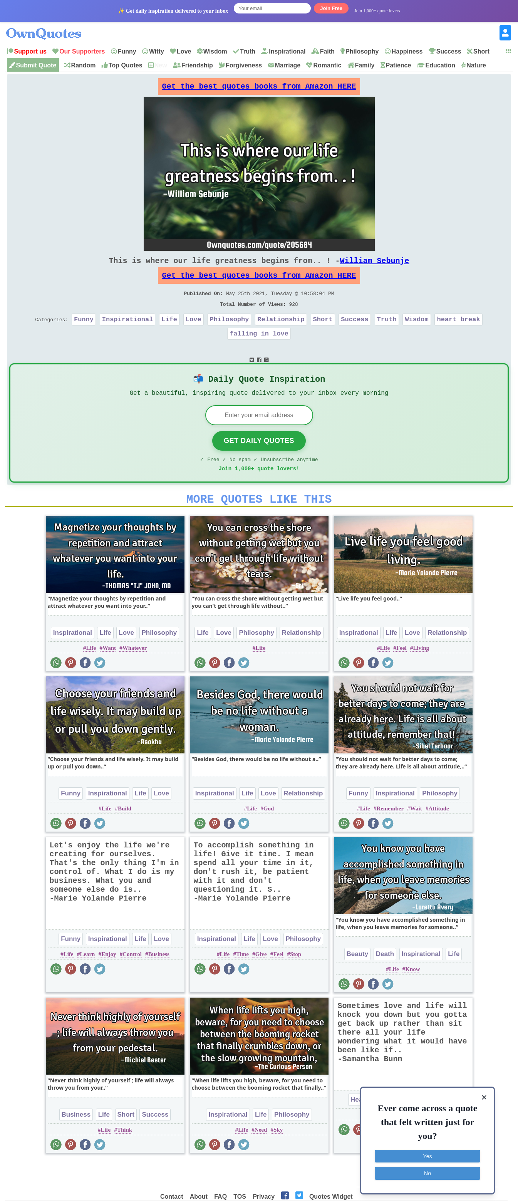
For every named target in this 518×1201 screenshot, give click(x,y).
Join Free (331, 8)
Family (365, 65)
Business (158, 979)
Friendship (197, 65)
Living (421, 673)
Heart (358, 1124)
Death (385, 979)
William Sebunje (374, 267)
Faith (327, 51)
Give (261, 979)
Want (109, 673)
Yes (427, 1155)
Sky (278, 1155)
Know (412, 994)
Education (440, 65)
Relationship (280, 333)
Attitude (438, 833)
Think (124, 1155)
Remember (390, 833)
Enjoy (108, 979)
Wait (416, 833)
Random (83, 65)
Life (169, 333)
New (160, 65)
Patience (398, 65)
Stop (295, 979)
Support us (30, 51)
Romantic (327, 65)
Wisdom (215, 51)
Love (184, 51)
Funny (127, 51)
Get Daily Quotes (259, 461)
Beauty (358, 979)
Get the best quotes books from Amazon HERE (259, 88)
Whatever (134, 673)
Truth (247, 51)
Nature (476, 65)
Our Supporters (82, 51)
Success (448, 51)
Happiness (407, 51)
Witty (156, 51)
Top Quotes (125, 65)
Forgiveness (244, 65)
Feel (401, 673)
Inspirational (287, 51)
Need (261, 1155)
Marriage (288, 65)
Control (132, 979)
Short (481, 51)
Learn (87, 979)
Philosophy (362, 51)
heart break (458, 333)
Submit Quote (36, 65)
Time (242, 979)
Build (124, 833)
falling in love (259, 348)
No (427, 1172)
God (268, 833)
